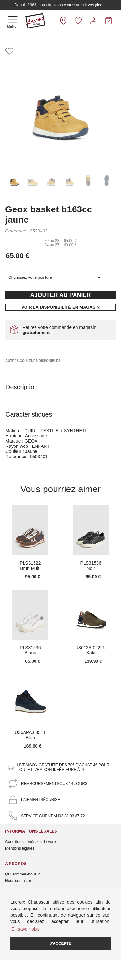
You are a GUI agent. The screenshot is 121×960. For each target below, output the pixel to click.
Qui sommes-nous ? (22, 874)
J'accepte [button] (60, 943)
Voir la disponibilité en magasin (60, 307)
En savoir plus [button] (25, 929)
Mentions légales (19, 848)
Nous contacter (18, 880)
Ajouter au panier (60, 295)
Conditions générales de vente (31, 842)
